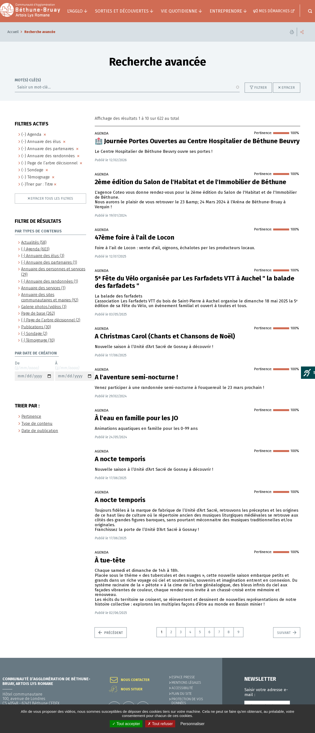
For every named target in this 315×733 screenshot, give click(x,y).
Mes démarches (274, 11)
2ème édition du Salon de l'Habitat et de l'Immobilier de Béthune (190, 182)
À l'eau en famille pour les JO (136, 418)
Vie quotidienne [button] (179, 11)
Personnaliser (192, 724)
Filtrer (260, 88)
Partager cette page (302, 32)
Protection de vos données (187, 701)
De (34, 371)
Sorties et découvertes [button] (122, 11)
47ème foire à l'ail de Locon (134, 237)
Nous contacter (135, 680)
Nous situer (131, 689)
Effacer (288, 88)
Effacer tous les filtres (52, 198)
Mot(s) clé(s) (28, 80)
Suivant (284, 633)
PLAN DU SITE (182, 694)
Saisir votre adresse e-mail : (266, 692)
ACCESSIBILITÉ (182, 688)
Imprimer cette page (292, 32)
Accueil (13, 32)
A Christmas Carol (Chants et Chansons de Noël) (165, 336)
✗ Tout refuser (160, 724)
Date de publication (39, 430)
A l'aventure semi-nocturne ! (136, 377)
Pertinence (31, 416)
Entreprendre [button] (226, 11)
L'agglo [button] (75, 11)
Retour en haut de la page (300, 658)
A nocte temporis (120, 459)
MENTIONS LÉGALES (186, 683)
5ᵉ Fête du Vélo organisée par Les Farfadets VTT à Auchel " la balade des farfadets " (194, 282)
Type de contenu (36, 423)
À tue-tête (110, 560)
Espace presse (183, 677)
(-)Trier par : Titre (37, 184)
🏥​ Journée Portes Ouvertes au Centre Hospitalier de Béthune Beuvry (197, 141)
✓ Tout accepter (126, 724)
